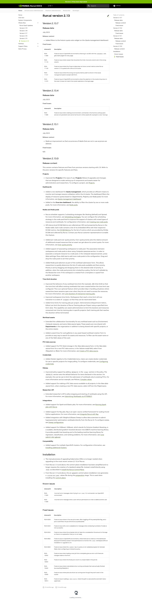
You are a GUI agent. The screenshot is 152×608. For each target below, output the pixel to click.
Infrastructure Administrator (34, 10)
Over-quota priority (65, 245)
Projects (92, 183)
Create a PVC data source (88, 351)
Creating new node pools (98, 222)
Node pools (73, 205)
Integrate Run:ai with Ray (89, 414)
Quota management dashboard (69, 199)
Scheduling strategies (73, 217)
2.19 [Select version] (49, 6)
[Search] (98, 6)
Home (20, 10)
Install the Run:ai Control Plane (73, 470)
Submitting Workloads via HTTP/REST (78, 396)
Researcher (66, 10)
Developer (76, 10)
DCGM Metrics (65, 230)
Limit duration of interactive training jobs (80, 294)
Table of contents (118, 15)
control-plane (61, 478)
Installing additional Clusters (56, 448)
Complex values (86, 379)
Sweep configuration (55, 422)
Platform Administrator (53, 10)
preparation (80, 475)
